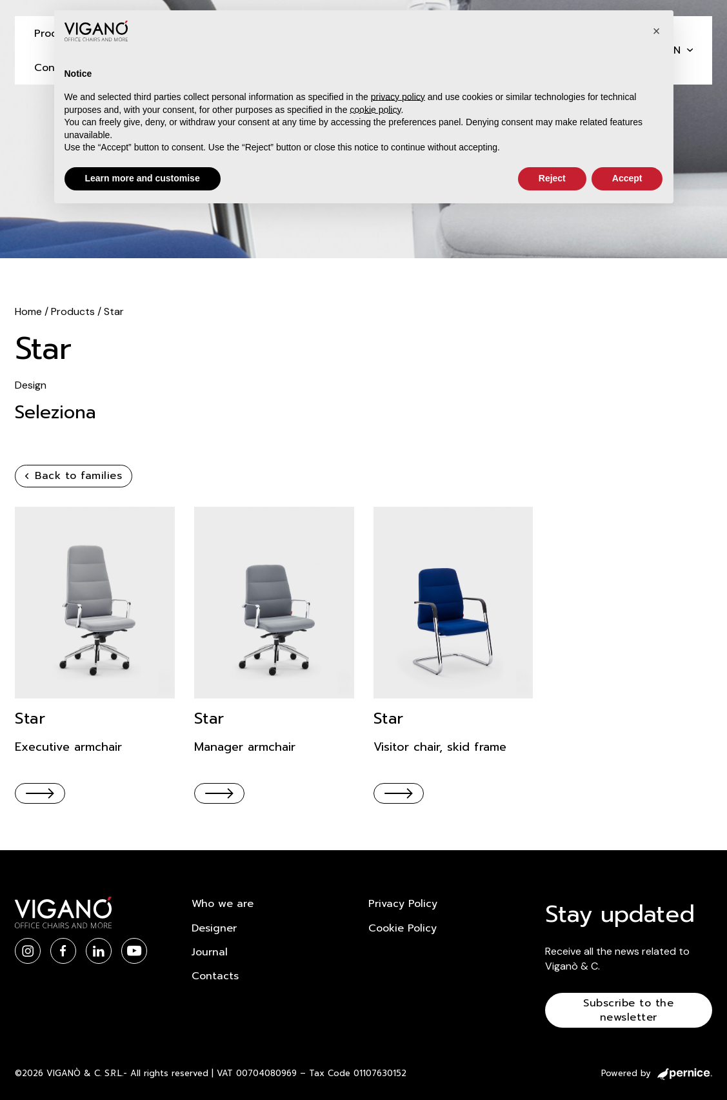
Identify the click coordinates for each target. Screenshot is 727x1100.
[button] (656, 31)
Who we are (223, 904)
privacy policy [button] (398, 97)
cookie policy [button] (375, 110)
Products (74, 311)
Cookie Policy (402, 928)
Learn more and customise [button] (142, 178)
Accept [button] (627, 178)
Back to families (73, 476)
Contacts (215, 976)
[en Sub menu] (690, 50)
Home (30, 311)
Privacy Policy (402, 904)
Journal (210, 952)
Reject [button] (552, 178)
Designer (214, 928)
